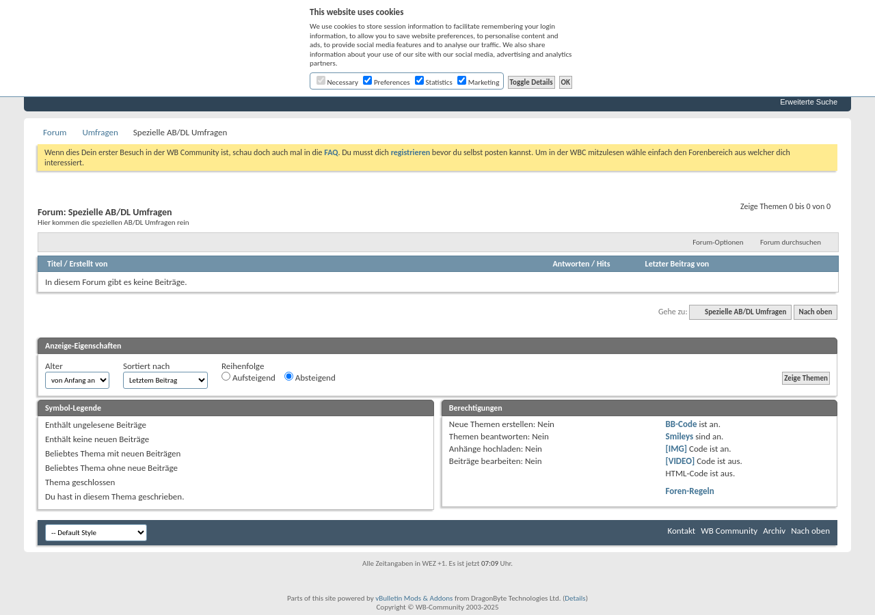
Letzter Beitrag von (677, 264)
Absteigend (310, 377)
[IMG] (677, 448)
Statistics (434, 82)
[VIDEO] (680, 461)
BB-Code (681, 424)
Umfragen (100, 132)
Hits (603, 264)
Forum (54, 132)
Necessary (337, 82)
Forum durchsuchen (790, 242)
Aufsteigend (248, 377)
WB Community (729, 530)
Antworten (571, 264)
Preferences (386, 82)
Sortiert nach (146, 366)
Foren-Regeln (690, 491)
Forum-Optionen (717, 242)
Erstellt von (88, 264)
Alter (54, 366)
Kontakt (681, 530)
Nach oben (815, 312)
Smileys (680, 436)
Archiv (774, 530)
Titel (54, 264)
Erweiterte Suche (808, 102)
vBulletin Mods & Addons (414, 598)
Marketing (478, 82)
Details (575, 598)
